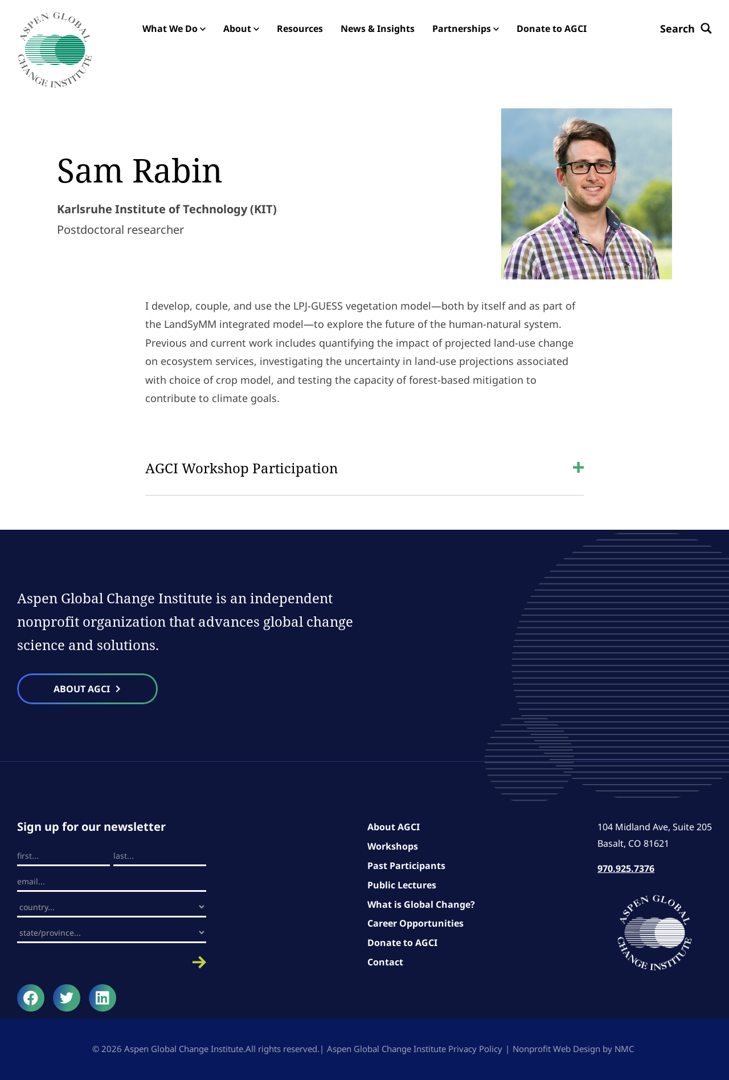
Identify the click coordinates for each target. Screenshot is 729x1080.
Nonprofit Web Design (556, 1048)
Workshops (392, 846)
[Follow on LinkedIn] (102, 998)
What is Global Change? (421, 904)
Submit (111, 962)
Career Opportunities (415, 923)
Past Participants (406, 865)
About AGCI (393, 827)
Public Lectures (401, 885)
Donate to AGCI (402, 942)
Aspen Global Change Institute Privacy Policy (414, 1048)
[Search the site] (686, 28)
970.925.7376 (625, 868)
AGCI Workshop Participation (364, 467)
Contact (385, 962)
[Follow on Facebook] (30, 998)
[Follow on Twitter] (66, 998)
